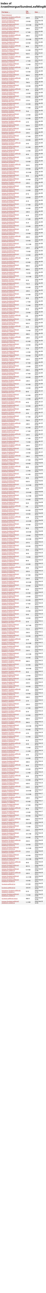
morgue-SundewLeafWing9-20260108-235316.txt (10, 244)
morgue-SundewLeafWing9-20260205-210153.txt (10, 485)
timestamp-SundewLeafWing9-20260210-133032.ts (11, 567)
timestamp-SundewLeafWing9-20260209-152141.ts (11, 517)
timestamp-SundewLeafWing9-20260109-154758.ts (11, 327)
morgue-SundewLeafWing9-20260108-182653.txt (10, 96)
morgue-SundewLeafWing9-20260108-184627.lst (10, 104)
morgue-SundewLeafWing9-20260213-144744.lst (10, 718)
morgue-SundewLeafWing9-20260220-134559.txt (10, 859)
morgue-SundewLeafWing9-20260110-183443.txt (10, 442)
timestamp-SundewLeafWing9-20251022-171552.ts (11, 46)
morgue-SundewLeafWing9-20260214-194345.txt (10, 736)
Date (36, 12)
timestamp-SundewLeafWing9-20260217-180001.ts (11, 819)
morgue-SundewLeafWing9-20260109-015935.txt (10, 262)
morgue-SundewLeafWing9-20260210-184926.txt (10, 582)
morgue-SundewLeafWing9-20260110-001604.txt (10, 395)
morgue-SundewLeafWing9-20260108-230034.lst (10, 190)
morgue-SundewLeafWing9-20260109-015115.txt (10, 251)
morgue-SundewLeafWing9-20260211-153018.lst (10, 632)
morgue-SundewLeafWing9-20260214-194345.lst (10, 740)
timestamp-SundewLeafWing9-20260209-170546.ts (11, 528)
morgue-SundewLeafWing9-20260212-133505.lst (10, 657)
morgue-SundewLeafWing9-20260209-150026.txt (10, 499)
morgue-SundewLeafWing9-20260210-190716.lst (10, 596)
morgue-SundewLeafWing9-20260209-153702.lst (10, 524)
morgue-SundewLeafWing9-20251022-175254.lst (10, 60)
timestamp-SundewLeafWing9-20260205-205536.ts (11, 478)
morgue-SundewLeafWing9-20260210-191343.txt (10, 600)
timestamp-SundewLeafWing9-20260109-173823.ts (11, 359)
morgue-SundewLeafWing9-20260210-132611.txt (10, 546)
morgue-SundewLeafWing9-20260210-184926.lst (10, 585)
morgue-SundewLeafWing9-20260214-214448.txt (10, 769)
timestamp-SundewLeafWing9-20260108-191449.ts (11, 154)
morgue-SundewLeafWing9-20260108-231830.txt (10, 208)
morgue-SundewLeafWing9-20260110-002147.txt (10, 406)
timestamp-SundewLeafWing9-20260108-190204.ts (11, 132)
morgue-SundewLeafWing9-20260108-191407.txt (10, 147)
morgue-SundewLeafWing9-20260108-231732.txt (10, 197)
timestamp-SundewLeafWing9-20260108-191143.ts (11, 143)
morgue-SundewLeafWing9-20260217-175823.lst (10, 812)
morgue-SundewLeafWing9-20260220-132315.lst (10, 844)
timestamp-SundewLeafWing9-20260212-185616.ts (11, 672)
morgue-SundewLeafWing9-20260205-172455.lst (10, 460)
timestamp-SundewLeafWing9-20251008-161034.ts (11, 35)
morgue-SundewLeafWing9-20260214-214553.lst (10, 783)
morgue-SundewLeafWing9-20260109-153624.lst (10, 283)
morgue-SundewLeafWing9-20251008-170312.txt (10, 39)
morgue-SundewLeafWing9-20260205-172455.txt (10, 463)
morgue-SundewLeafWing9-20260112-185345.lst (10, 452)
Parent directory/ (7, 15)
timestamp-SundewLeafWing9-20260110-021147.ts (11, 434)
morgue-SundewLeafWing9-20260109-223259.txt (10, 384)
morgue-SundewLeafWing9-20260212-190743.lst (10, 704)
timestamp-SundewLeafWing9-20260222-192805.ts (11, 891)
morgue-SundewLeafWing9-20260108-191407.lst (10, 150)
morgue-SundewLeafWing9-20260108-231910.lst (10, 222)
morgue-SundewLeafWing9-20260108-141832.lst (10, 75)
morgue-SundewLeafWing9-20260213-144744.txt (10, 715)
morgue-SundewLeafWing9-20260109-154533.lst (10, 301)
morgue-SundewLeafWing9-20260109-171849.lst (10, 334)
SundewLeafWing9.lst (8, 888)
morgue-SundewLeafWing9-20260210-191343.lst (10, 603)
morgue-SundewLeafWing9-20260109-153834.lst (10, 291)
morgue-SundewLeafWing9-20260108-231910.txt (10, 226)
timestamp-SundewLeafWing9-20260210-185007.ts (11, 589)
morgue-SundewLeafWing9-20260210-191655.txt (10, 618)
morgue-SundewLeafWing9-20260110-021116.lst (10, 431)
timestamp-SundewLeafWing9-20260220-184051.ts (11, 873)
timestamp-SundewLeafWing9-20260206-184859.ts (11, 488)
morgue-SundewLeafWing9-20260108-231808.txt (10, 204)
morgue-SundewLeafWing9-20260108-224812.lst (10, 176)
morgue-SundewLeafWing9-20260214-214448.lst (10, 772)
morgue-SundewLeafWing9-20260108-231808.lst (10, 201)
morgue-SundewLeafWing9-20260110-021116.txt (10, 427)
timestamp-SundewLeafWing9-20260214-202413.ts (11, 754)
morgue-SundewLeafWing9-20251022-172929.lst (10, 53)
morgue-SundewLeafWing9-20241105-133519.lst (10, 21)
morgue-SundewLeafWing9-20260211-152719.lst (10, 629)
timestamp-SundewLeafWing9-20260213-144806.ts (11, 722)
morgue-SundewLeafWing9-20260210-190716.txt (10, 593)
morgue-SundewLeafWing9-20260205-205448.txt (10, 474)
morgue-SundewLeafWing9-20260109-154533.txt (10, 305)
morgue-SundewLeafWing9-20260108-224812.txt (10, 179)
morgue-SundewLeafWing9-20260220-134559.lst (10, 855)
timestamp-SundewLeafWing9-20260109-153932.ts (11, 298)
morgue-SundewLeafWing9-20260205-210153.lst (10, 481)
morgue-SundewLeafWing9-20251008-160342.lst (10, 28)
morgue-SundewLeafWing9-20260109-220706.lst (10, 373)
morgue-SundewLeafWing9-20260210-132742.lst (10, 553)
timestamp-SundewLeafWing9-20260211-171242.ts (11, 650)
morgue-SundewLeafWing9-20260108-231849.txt (10, 219)
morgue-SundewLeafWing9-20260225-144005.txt (10, 895)
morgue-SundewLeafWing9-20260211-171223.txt (10, 647)
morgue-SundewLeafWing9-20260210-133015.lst (10, 560)
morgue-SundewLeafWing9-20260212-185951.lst (10, 682)
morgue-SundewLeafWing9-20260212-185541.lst (10, 664)
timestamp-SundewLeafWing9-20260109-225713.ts (11, 391)
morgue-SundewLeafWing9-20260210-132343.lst (10, 542)
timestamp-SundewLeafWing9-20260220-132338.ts (11, 851)
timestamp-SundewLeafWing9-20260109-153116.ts (11, 280)
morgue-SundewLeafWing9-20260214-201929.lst (10, 751)
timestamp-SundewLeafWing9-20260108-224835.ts (11, 183)
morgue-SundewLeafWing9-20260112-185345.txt (10, 449)
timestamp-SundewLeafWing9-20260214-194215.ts (11, 733)
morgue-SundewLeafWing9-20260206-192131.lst (10, 492)
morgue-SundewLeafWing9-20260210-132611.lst (10, 549)
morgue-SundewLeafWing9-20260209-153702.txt (10, 521)
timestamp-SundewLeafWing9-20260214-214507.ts (11, 776)
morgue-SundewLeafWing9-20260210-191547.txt (10, 611)
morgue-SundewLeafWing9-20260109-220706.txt (10, 377)
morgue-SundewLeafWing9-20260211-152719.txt (10, 625)
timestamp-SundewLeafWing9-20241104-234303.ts (11, 17)
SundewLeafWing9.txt (8, 884)
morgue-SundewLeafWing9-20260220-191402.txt (10, 877)
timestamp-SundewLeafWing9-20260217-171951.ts (11, 798)
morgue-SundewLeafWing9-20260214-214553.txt (10, 780)
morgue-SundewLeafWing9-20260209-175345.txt (10, 531)
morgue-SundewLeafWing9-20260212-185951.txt (10, 686)
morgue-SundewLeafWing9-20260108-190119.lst (10, 125)
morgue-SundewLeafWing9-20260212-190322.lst (10, 697)
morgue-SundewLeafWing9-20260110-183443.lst (10, 438)
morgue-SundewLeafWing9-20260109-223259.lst (10, 388)
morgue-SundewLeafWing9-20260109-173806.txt (10, 355)
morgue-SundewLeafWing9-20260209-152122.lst (10, 513)
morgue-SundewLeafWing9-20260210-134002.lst (10, 571)
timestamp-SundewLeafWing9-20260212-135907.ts (11, 661)
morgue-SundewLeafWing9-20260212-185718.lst (10, 675)
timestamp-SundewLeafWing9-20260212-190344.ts (11, 700)
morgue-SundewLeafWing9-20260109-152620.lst (10, 273)
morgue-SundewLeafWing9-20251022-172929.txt (10, 50)
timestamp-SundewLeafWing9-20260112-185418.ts (11, 456)
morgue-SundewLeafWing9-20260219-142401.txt (10, 823)
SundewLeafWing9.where (10, 898)
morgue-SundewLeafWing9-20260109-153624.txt (10, 287)
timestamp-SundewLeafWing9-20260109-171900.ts (11, 337)
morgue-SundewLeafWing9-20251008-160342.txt (10, 32)
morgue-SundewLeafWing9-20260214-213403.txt (10, 758)
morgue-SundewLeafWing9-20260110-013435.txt (10, 416)
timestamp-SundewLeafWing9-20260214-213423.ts (11, 765)
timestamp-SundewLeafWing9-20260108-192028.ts (11, 165)
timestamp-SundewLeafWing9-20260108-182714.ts (11, 100)
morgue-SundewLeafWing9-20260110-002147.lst (10, 409)
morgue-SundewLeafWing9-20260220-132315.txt (10, 848)
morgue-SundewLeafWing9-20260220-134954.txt (10, 869)
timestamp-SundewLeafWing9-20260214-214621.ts (11, 787)
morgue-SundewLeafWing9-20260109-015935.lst (10, 265)
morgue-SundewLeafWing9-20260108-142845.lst (10, 82)
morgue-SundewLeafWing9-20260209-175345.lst (10, 535)
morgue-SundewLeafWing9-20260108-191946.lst (10, 158)
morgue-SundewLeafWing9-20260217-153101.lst (10, 794)
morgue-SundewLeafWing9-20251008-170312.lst (10, 43)
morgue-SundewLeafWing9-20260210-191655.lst (10, 614)
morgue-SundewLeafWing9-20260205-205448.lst (10, 470)
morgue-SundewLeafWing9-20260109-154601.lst (10, 309)
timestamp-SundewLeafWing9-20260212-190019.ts (11, 690)
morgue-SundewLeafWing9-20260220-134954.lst (10, 866)
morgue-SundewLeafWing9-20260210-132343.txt (10, 539)
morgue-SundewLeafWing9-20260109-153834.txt (10, 294)
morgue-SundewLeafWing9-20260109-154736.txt (10, 319)
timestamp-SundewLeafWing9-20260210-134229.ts (11, 578)
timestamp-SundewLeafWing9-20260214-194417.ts (11, 744)
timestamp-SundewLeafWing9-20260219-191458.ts (11, 841)
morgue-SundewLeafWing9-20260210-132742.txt (10, 557)
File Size (27, 12)
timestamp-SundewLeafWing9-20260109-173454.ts (11, 348)
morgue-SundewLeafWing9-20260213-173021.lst (10, 729)
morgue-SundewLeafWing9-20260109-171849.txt (10, 330)
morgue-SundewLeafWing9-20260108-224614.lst (10, 168)
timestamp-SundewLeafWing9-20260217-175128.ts (11, 808)
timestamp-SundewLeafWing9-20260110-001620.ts (11, 402)
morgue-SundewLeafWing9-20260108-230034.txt (10, 186)
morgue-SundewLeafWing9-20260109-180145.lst (10, 366)
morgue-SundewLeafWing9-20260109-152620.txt (10, 276)
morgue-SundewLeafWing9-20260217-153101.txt (10, 790)
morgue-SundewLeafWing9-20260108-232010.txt (10, 233)
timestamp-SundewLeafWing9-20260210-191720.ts (11, 621)
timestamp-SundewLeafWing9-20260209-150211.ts (11, 506)
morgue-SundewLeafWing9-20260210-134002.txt (10, 575)
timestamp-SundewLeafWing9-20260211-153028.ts (11, 639)
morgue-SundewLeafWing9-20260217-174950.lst (10, 805)
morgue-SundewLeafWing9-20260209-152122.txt (10, 510)
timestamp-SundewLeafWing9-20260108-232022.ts (11, 237)
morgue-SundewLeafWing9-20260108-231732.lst (10, 194)
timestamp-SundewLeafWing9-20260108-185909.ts (11, 122)
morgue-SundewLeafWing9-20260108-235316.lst (10, 240)
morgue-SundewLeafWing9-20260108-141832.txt (10, 71)
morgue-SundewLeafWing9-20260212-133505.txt (10, 654)
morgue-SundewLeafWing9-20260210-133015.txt (10, 564)
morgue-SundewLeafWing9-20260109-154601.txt (10, 312)
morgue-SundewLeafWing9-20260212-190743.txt (10, 708)
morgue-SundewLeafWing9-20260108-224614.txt (10, 172)
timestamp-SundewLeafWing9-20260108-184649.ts (11, 111)
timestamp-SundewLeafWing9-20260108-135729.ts (11, 68)
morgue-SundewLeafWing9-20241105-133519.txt (10, 25)
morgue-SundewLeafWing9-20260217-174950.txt (10, 801)
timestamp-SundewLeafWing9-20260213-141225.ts (11, 711)
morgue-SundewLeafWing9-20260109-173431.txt (10, 341)
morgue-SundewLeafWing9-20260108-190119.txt (10, 129)
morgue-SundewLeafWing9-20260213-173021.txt (10, 726)
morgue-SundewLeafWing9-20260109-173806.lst (10, 352)
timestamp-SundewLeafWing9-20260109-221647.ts (11, 380)
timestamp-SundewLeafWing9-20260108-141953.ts (11, 78)
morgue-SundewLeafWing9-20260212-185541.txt (10, 668)
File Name (5, 12)
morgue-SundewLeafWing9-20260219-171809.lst (10, 837)
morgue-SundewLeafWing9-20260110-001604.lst (10, 398)
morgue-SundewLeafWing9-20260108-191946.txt (10, 161)
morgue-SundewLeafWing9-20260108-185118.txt (10, 118)
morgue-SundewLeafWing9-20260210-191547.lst (10, 607)
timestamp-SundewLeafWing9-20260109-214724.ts (11, 370)
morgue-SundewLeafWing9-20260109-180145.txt (10, 362)
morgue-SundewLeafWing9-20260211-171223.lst (10, 643)
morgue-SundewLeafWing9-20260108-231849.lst (10, 215)
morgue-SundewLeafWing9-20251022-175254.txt (10, 64)
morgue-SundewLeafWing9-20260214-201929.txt (10, 747)
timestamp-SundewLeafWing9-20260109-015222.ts (11, 258)
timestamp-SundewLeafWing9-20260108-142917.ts (11, 89)
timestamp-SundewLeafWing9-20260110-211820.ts (11, 445)
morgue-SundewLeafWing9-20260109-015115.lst (10, 255)
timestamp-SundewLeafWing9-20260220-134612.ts (11, 862)
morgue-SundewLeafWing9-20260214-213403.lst (10, 762)
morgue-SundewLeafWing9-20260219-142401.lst (10, 826)
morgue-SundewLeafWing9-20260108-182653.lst (10, 93)
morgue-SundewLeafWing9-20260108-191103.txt (10, 140)
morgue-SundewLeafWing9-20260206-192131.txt (10, 496)
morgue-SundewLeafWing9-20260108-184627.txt (10, 107)
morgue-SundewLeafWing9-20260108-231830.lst (10, 211)
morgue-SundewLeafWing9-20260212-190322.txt (10, 693)
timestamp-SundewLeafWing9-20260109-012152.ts (11, 247)
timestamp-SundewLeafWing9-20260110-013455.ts (11, 424)
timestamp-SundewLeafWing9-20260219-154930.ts (11, 830)
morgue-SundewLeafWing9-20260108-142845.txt (10, 86)
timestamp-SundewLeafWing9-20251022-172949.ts (11, 57)
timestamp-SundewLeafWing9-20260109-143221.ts (11, 269)
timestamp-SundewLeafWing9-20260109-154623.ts (11, 316)
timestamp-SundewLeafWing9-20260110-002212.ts (11, 413)
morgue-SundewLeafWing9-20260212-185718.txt (10, 679)
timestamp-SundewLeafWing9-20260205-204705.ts (11, 467)
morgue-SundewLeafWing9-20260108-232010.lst (10, 229)
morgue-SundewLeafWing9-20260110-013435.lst (10, 420)
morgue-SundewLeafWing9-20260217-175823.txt (10, 815)
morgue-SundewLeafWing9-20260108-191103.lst (10, 136)
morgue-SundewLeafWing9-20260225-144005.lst (10, 902)
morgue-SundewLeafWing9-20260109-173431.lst (10, 345)
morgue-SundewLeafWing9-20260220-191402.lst (10, 880)
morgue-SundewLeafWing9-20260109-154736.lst (10, 323)
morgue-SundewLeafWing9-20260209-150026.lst (10, 503)
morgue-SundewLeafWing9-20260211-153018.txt (10, 636)
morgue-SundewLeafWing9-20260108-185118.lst (10, 114)
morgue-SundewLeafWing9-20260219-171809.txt (10, 833)
